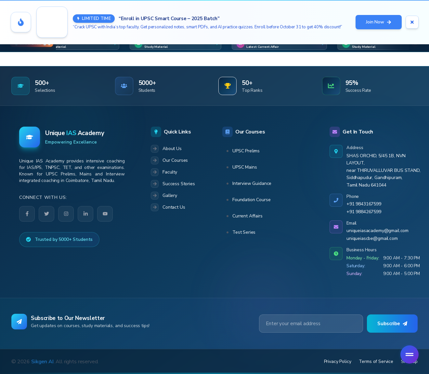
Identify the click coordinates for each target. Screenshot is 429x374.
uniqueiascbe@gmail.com (372, 238)
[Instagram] (66, 214)
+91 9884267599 (363, 212)
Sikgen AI (42, 361)
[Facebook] (27, 214)
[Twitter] (46, 213)
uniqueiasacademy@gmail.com (377, 231)
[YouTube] (105, 214)
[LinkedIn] (85, 213)
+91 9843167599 (363, 204)
